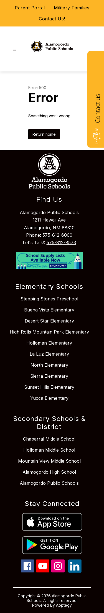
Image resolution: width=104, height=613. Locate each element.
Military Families (72, 7)
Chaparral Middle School (49, 439)
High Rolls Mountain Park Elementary (49, 332)
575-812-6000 (57, 235)
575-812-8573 (61, 242)
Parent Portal (30, 7)
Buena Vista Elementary (49, 310)
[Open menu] (14, 49)
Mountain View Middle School (49, 461)
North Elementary (49, 365)
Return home (44, 134)
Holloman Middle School (49, 450)
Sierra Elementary (49, 376)
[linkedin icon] (75, 571)
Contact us (97, 108)
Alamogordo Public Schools (49, 483)
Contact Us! (52, 19)
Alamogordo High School (49, 472)
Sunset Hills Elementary (49, 387)
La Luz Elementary (49, 354)
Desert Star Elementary (49, 321)
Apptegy (64, 605)
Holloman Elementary (49, 343)
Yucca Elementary (49, 398)
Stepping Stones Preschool (49, 299)
